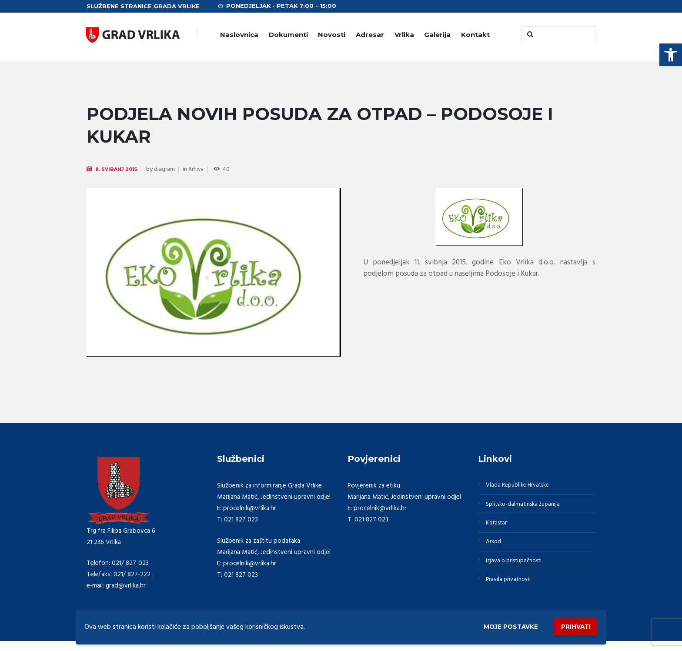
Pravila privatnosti (512, 591)
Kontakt (475, 34)
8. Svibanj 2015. (119, 169)
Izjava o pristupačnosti (518, 570)
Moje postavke (498, 625)
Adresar (370, 34)
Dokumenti (288, 34)
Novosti (331, 34)
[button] (670, 54)
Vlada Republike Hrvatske (522, 486)
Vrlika (404, 34)
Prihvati (572, 625)
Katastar (498, 528)
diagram (167, 170)
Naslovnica (239, 34)
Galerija (437, 34)
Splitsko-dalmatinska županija (527, 507)
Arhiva (200, 170)
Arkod (495, 549)
